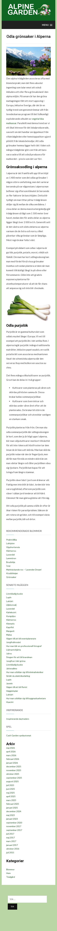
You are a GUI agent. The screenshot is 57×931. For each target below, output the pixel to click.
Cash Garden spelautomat (18, 735)
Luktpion (10, 543)
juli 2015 (10, 852)
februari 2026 (12, 759)
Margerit (10, 631)
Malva (9, 634)
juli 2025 (10, 785)
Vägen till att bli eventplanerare (21, 638)
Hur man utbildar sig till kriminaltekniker (24, 672)
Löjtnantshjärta (13, 649)
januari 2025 (12, 807)
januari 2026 (12, 762)
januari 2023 (12, 818)
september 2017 (14, 830)
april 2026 (11, 751)
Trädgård (10, 877)
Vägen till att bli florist (16, 687)
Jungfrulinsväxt (13, 642)
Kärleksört (11, 612)
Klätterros (11, 551)
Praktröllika (11, 539)
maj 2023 (10, 815)
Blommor (10, 869)
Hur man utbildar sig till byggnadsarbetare (26, 698)
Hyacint (10, 702)
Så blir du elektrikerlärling (18, 676)
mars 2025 (11, 800)
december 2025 (13, 766)
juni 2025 (10, 789)
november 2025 (13, 770)
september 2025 (14, 777)
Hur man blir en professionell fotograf (23, 646)
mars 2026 (11, 755)
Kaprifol (10, 627)
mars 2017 (11, 841)
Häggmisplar (12, 691)
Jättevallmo (11, 668)
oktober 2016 (12, 848)
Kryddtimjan (12, 573)
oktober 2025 (12, 774)
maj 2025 (10, 792)
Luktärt (9, 601)
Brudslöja (10, 562)
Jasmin (9, 683)
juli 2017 (10, 833)
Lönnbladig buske (14, 593)
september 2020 (14, 822)
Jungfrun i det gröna (15, 661)
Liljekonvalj (11, 605)
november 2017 (13, 826)
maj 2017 (10, 837)
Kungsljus (11, 616)
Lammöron (11, 558)
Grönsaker (11, 577)
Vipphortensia (13, 547)
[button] (47, 25)
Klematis (10, 623)
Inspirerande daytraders (17, 719)
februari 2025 (12, 804)
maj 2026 (10, 748)
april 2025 (11, 796)
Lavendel (10, 554)
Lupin (8, 597)
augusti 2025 (12, 781)
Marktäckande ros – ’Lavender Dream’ (24, 569)
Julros (9, 653)
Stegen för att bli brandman (19, 657)
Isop (8, 565)
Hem (8, 873)
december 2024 (13, 811)
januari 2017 (12, 845)
